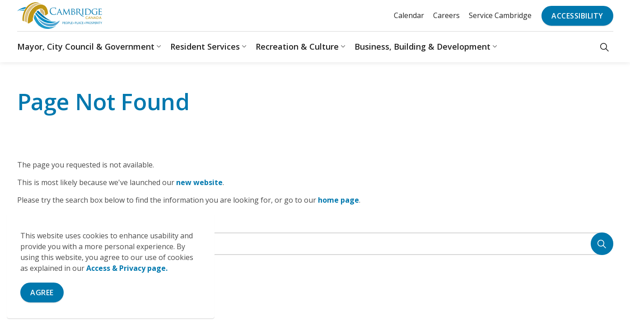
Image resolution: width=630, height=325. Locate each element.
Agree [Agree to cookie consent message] (42, 292)
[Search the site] (315, 243)
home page (338, 200)
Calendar (409, 15)
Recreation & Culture (297, 46)
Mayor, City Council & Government (85, 46)
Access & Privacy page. (127, 268)
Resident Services (205, 46)
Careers (446, 15)
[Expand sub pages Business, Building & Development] (494, 46)
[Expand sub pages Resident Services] (244, 46)
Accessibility (577, 16)
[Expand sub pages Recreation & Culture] (343, 46)
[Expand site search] (604, 46)
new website (199, 182)
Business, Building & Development (422, 46)
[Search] (602, 243)
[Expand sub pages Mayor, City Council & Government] (158, 46)
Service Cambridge (500, 15)
